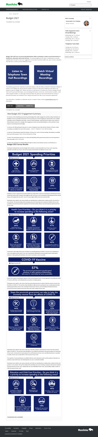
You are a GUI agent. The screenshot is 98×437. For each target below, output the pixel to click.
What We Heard (11, 106)
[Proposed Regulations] (31, 9)
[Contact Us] (47, 9)
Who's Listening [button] (78, 18)
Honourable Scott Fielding (73, 21)
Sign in (83, 9)
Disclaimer (16, 428)
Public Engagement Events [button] (78, 31)
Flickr (27, 431)
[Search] (80, 5)
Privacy (31, 428)
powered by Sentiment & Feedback (13, 434)
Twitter (6, 431)
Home (10, 14)
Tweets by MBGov (69, 56)
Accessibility (8, 428)
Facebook (13, 431)
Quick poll (20, 106)
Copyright (24, 428)
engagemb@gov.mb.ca (50, 99)
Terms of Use (47, 428)
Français (89, 1)
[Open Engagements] (13, 9)
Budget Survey (30, 106)
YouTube (21, 431)
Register (89, 9)
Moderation (38, 428)
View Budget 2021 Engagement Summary (24, 113)
